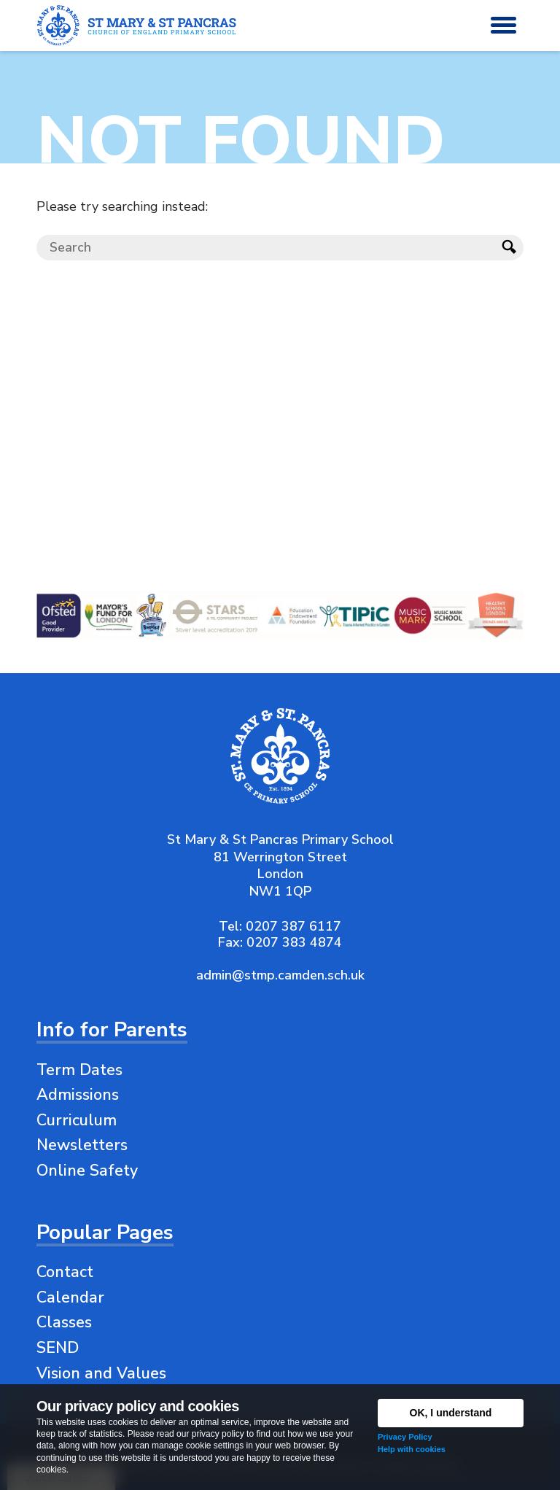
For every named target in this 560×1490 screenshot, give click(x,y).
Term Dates (79, 1070)
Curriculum (76, 1120)
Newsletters (82, 1145)
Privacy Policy (405, 1436)
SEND (57, 1348)
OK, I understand (451, 1413)
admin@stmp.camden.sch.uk (280, 975)
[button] (503, 25)
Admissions (77, 1095)
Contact (64, 1272)
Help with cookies (412, 1449)
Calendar (70, 1297)
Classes (64, 1322)
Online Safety (87, 1170)
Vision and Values (101, 1373)
